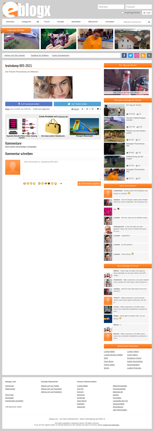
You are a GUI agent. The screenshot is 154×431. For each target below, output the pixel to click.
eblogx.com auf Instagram (51, 392)
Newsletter (76, 22)
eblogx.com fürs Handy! (14, 55)
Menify (106, 368)
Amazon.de (62, 116)
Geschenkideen (133, 365)
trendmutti (81, 398)
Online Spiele (109, 365)
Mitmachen (93, 22)
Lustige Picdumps (134, 368)
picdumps (81, 395)
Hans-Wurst (108, 361)
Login (147, 13)
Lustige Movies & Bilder (113, 355)
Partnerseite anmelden (14, 401)
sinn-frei (80, 389)
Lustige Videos (133, 352)
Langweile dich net (120, 401)
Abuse (75, 109)
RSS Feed (9, 395)
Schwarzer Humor (134, 358)
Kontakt (60, 22)
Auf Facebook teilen (28, 104)
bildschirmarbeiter (120, 386)
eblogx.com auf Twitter (50, 386)
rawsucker (81, 407)
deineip (116, 395)
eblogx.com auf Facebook (51, 389)
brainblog (80, 404)
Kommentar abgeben (89, 183)
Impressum (9, 386)
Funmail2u (117, 398)
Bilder (7, 109)
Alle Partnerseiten (120, 410)
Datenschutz (10, 389)
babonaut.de (118, 392)
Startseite (10, 22)
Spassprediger (118, 404)
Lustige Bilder (109, 352)
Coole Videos (132, 355)
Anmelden (109, 22)
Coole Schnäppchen (60, 55)
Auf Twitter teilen (77, 104)
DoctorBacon (118, 407)
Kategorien (26, 22)
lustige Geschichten (135, 361)
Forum (47, 22)
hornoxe (80, 392)
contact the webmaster (111, 425)
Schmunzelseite (119, 389)
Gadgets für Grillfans (40, 55)
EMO (106, 358)
